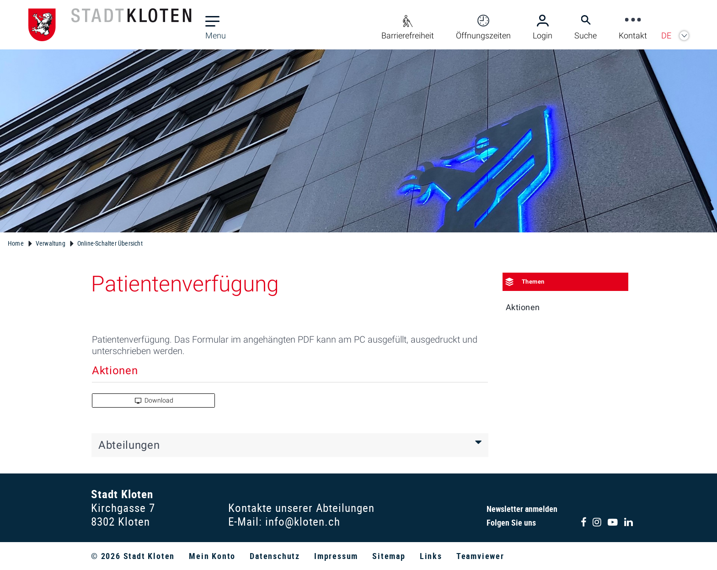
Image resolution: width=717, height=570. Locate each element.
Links (431, 555)
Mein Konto (212, 555)
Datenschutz (275, 555)
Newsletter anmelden (522, 508)
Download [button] (154, 400)
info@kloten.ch (302, 521)
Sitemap (389, 555)
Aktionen (523, 307)
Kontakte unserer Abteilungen (301, 507)
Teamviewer (480, 555)
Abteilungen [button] (129, 445)
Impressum (336, 555)
